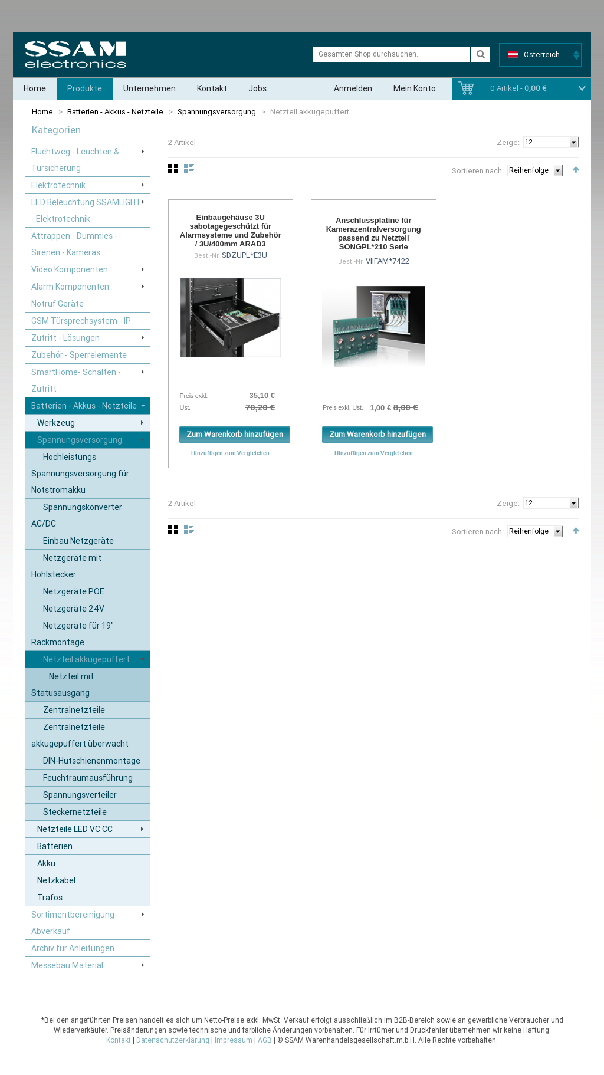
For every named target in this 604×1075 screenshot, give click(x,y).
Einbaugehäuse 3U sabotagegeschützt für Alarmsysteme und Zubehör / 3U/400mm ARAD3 (230, 230)
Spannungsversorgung (217, 111)
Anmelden (353, 88)
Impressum (233, 1040)
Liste (189, 168)
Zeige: (508, 142)
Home (35, 88)
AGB (265, 1040)
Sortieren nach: (478, 170)
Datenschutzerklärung (172, 1040)
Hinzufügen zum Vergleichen (230, 453)
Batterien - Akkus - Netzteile (115, 111)
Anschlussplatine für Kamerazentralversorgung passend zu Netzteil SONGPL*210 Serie (373, 233)
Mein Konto (414, 88)
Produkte (84, 88)
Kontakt (212, 88)
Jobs (257, 88)
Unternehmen (149, 88)
